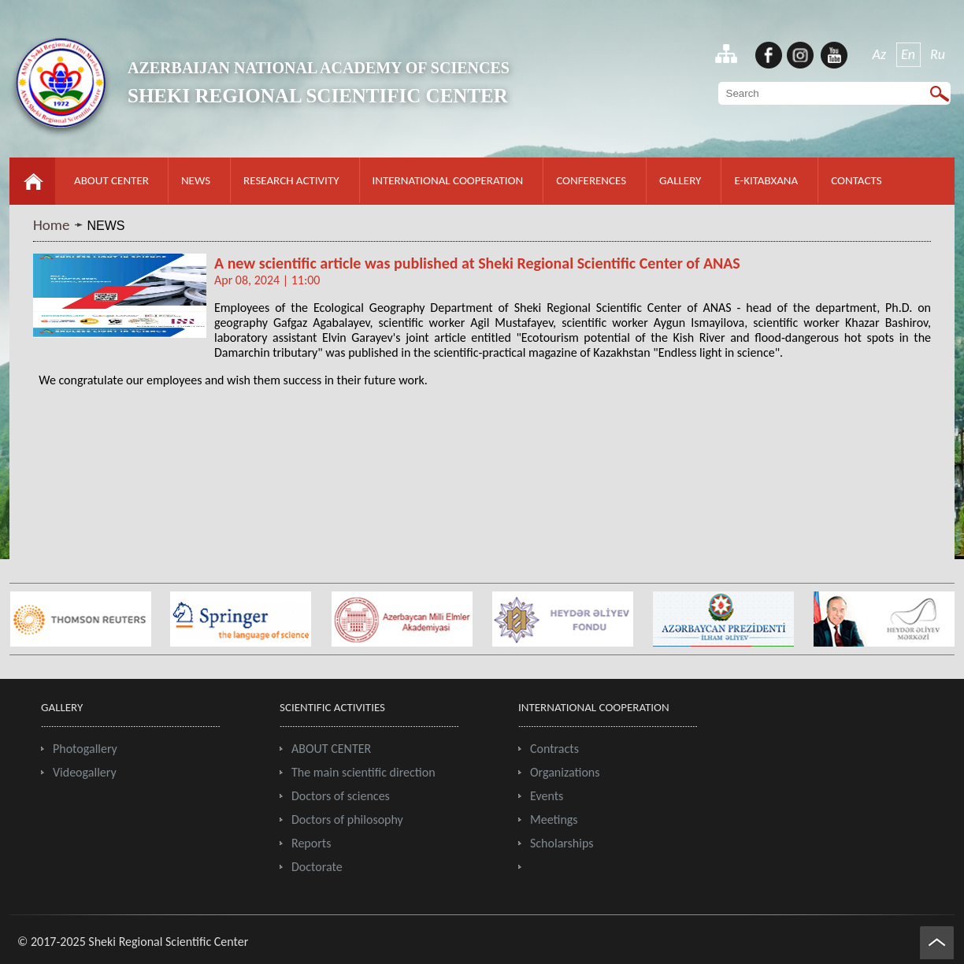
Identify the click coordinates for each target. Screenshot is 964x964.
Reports (311, 843)
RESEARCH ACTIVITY (291, 180)
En (908, 54)
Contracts (554, 748)
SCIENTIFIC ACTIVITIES (332, 707)
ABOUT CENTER (111, 180)
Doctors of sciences (340, 795)
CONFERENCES (591, 180)
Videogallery (85, 772)
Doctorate (317, 866)
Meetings (554, 819)
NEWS (195, 180)
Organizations (565, 772)
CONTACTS (856, 180)
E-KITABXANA (766, 180)
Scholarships (562, 843)
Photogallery (85, 748)
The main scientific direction (363, 772)
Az (880, 54)
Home (51, 225)
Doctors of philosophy (347, 819)
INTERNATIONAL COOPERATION (448, 180)
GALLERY (680, 180)
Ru (937, 54)
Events (546, 795)
